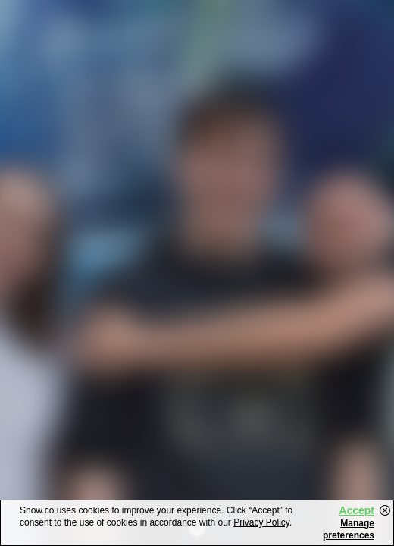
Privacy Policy (261, 522)
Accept (356, 510)
